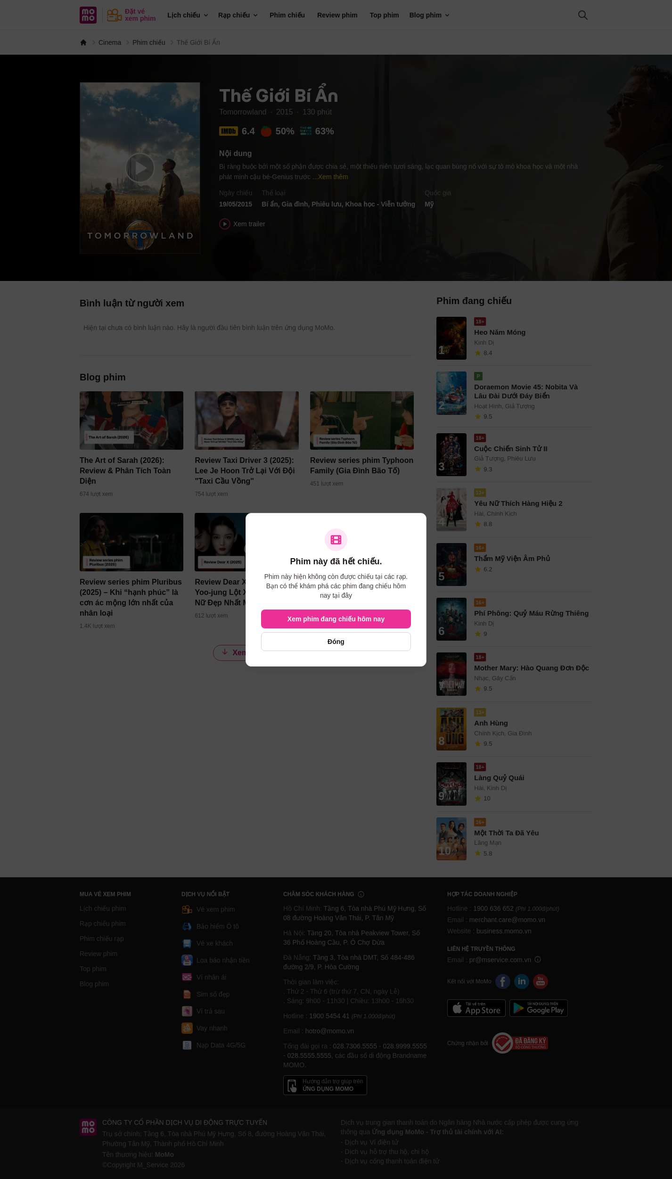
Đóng (336, 641)
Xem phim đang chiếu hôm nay (336, 619)
